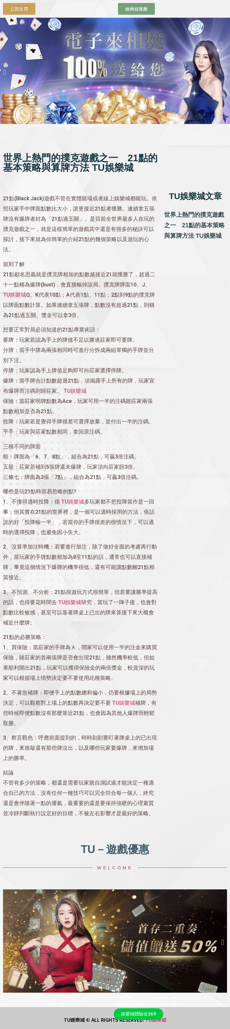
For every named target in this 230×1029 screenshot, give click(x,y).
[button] (4, 72)
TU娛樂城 (14, 295)
